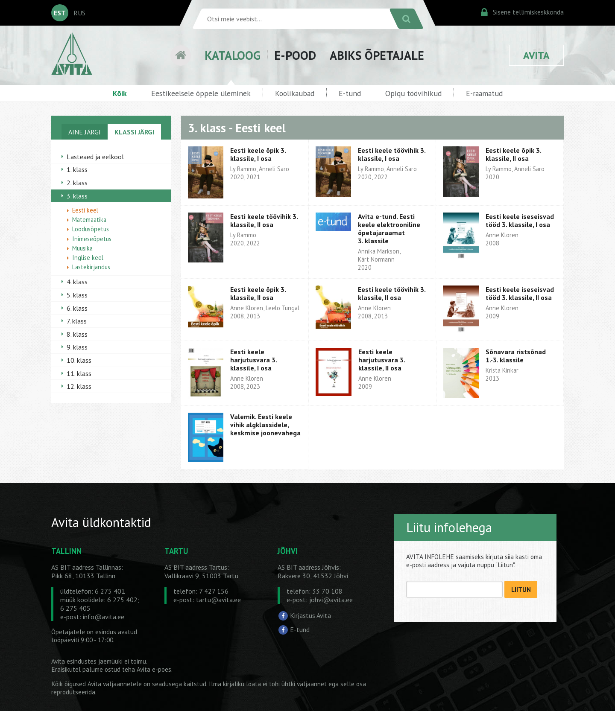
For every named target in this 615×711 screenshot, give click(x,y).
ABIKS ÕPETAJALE (377, 55)
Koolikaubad (294, 93)
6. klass (77, 308)
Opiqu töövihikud (413, 93)
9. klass (77, 347)
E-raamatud (484, 93)
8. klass (77, 334)
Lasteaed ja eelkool (95, 156)
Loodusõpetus (90, 229)
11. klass (79, 373)
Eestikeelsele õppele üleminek (201, 93)
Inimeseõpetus (91, 239)
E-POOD (295, 55)
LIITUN (521, 590)
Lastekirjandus (91, 267)
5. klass (77, 295)
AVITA (536, 55)
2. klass (77, 182)
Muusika (82, 248)
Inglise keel (87, 258)
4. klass (77, 281)
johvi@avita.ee (331, 599)
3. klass (77, 196)
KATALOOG (233, 55)
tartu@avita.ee (218, 599)
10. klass (79, 360)
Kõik (120, 93)
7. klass (77, 321)
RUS (79, 13)
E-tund (350, 93)
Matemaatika (89, 220)
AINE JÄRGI (84, 132)
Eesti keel (85, 210)
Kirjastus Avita (310, 615)
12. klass (79, 386)
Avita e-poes (154, 669)
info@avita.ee (103, 616)
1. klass (77, 169)
